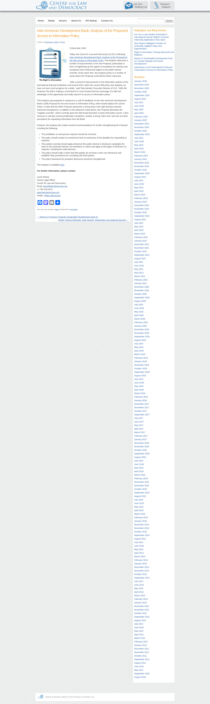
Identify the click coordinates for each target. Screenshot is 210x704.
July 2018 (138, 379)
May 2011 (138, 670)
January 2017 (140, 439)
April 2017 (139, 429)
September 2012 (142, 617)
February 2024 (141, 155)
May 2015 (138, 507)
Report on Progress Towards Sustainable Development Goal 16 (67, 217)
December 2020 (141, 287)
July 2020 (138, 304)
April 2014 (139, 553)
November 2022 (141, 209)
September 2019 (142, 336)
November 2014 (141, 528)
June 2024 (139, 141)
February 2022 (141, 237)
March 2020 (139, 319)
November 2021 (141, 248)
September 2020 (142, 297)
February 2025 (141, 116)
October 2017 (140, 411)
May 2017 (138, 425)
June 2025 (139, 106)
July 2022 (138, 223)
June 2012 (139, 627)
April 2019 (139, 351)
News (57, 209)
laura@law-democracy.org (55, 186)
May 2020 (138, 312)
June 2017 (139, 422)
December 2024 (141, 124)
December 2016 (141, 443)
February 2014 (141, 560)
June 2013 (139, 585)
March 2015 (139, 514)
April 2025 (139, 113)
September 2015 (142, 492)
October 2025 (140, 92)
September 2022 (142, 216)
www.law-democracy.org (48, 192)
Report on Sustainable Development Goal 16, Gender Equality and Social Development (153, 61)
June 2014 (139, 546)
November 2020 (141, 290)
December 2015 (141, 482)
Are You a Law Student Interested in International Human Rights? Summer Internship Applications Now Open (151, 37)
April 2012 (139, 634)
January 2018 (140, 400)
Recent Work (60, 697)
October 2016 (140, 450)
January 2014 (140, 563)
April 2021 (139, 273)
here (62, 165)
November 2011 (141, 652)
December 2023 (141, 163)
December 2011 (141, 649)
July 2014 (138, 542)
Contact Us (107, 20)
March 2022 (139, 233)
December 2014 (141, 524)
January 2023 (140, 202)
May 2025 (138, 109)
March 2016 (139, 475)
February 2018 (141, 397)
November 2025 (141, 88)
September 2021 (142, 255)
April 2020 (139, 315)
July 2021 (138, 262)
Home (41, 20)
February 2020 (141, 322)
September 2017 (142, 414)
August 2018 (140, 375)
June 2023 (139, 184)
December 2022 (141, 205)
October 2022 (140, 212)
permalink (73, 209)
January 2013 (140, 602)
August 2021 (140, 258)
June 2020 (139, 308)
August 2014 (140, 539)
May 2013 (138, 588)
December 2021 (141, 244)
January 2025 (140, 120)
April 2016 (139, 471)
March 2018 (139, 393)
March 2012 (139, 638)
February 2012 (141, 641)
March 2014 (139, 556)
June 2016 (139, 464)
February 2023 (141, 198)
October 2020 (140, 294)
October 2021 (140, 251)
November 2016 (141, 446)
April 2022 (139, 230)
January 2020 (140, 326)
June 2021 (139, 265)
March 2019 (139, 354)
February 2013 (141, 599)
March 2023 (139, 194)
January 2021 (140, 283)
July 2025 (138, 102)
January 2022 (140, 241)
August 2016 (140, 457)
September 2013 (142, 578)
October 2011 (140, 656)
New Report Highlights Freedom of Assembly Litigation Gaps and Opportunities (150, 46)
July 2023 (138, 180)
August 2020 (140, 301)
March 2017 (139, 432)
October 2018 (140, 368)
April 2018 (139, 390)
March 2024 (139, 152)
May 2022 (138, 226)
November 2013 (141, 570)
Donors (63, 20)
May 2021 (138, 269)
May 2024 (138, 145)
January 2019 (140, 361)
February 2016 (141, 478)
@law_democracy (52, 195)
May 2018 (138, 386)
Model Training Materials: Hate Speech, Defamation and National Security (93, 220)
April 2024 (139, 148)
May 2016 (138, 468)
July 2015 (138, 500)
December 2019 (141, 329)
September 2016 (142, 453)
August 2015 (140, 496)
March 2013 (139, 595)
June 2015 (139, 503)
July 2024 (138, 138)
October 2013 (140, 574)
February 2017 (141, 436)
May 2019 (138, 347)
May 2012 (138, 631)
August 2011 (140, 663)
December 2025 (141, 85)
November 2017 (141, 407)
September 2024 (142, 134)
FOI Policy (75, 697)
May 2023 (138, 187)
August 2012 (140, 620)
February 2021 (141, 280)
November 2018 (141, 365)
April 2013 (139, 592)
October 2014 (140, 531)
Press (63, 42)
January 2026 (140, 81)
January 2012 (140, 645)
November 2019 (141, 333)
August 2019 (140, 340)
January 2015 (140, 521)
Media (51, 20)
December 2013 (141, 567)
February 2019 (141, 358)
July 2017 (138, 418)
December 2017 (141, 404)
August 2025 (140, 99)
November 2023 (141, 166)
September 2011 (142, 659)
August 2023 (140, 177)
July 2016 (138, 461)
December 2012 (141, 606)
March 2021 (139, 276)
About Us (76, 20)
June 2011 (139, 666)
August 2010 (140, 677)
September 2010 (142, 673)
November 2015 (141, 485)
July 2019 (138, 343)
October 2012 (140, 613)
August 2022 (140, 219)
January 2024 (140, 159)
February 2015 (141, 517)
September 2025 (142, 95)
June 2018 (139, 382)
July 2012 (138, 624)
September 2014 (142, 535)
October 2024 (140, 131)
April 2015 (139, 510)
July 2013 (138, 581)
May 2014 (138, 549)
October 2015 (140, 489)
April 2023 (139, 191)
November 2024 (141, 127)
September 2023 (142, 173)
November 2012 (141, 610)
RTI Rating (91, 20)
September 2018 (142, 372)
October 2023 (140, 170)
